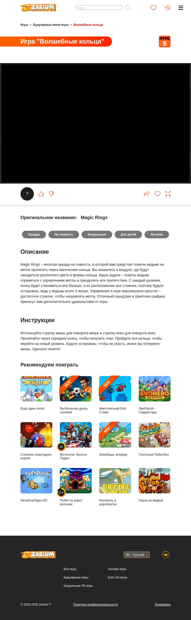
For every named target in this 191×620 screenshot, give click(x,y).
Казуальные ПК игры (78, 586)
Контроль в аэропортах (115, 487)
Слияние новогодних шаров (36, 441)
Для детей (128, 234)
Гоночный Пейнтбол (155, 439)
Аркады (34, 234)
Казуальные (97, 234)
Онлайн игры (117, 569)
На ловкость (64, 234)
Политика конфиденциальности (95, 604)
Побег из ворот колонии (76, 487)
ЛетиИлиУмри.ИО (36, 485)
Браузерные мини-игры (51, 25)
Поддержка (163, 604)
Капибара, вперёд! (115, 439)
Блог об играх (117, 577)
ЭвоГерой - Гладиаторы (155, 395)
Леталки (157, 234)
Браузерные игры (76, 577)
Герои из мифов (155, 485)
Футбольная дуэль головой (76, 395)
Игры (24, 25)
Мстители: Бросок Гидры (76, 441)
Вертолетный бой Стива (115, 395)
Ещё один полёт (36, 393)
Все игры (70, 569)
